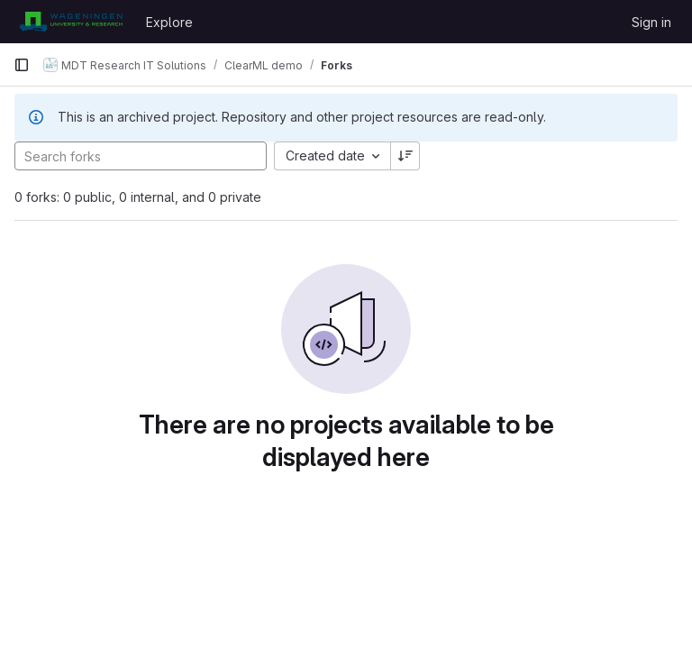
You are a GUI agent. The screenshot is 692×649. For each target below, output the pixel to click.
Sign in (651, 22)
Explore (169, 22)
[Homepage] (71, 21)
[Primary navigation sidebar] (21, 64)
